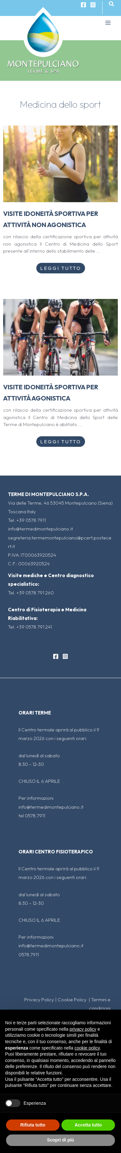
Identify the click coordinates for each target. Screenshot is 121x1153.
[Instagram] (93, 5)
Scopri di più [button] (60, 1139)
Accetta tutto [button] (88, 1124)
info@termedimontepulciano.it (40, 529)
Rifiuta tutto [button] (33, 1124)
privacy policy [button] (82, 1029)
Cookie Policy (73, 999)
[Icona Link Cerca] (112, 4)
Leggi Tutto (60, 268)
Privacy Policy (39, 999)
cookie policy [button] (87, 1047)
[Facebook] (56, 656)
